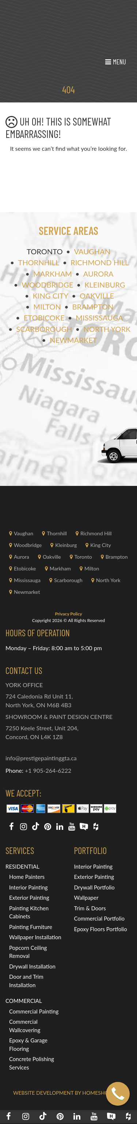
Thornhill (38, 262)
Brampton (93, 306)
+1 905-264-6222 (48, 770)
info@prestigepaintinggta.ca (41, 757)
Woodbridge (47, 284)
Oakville (97, 295)
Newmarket (73, 340)
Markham (52, 273)
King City (50, 295)
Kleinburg (104, 284)
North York (106, 329)
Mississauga (99, 317)
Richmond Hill (100, 262)
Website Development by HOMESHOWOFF (68, 1093)
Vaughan (92, 251)
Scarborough (44, 329)
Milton (47, 306)
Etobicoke (44, 317)
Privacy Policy (68, 614)
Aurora (98, 273)
